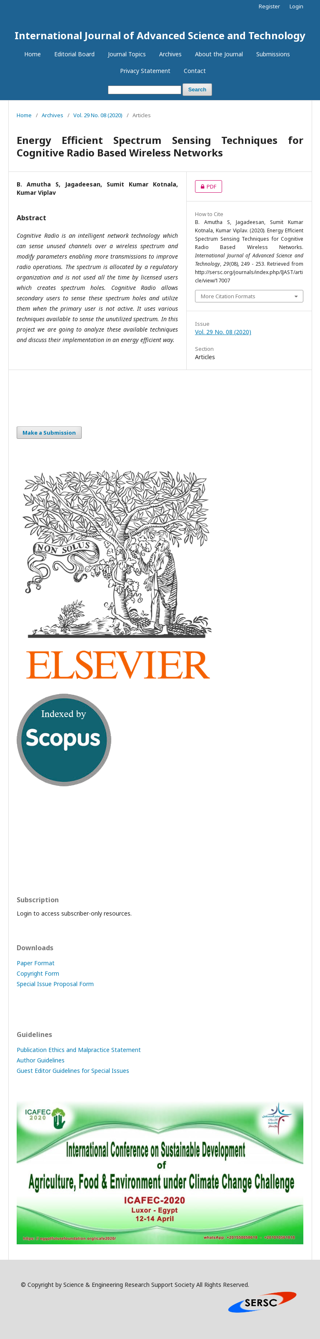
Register (269, 6)
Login (296, 6)
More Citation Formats (228, 296)
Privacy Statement (145, 71)
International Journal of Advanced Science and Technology (160, 35)
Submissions (273, 54)
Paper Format (36, 963)
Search (197, 89)
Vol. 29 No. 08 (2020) (97, 115)
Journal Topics (127, 54)
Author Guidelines (41, 1060)
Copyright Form (38, 973)
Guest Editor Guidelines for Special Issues (73, 1071)
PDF (205, 186)
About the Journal (219, 54)
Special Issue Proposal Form (55, 984)
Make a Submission (49, 432)
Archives (170, 54)
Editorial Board (74, 54)
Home (32, 54)
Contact (195, 71)
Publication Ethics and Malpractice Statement (79, 1050)
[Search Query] (144, 90)
